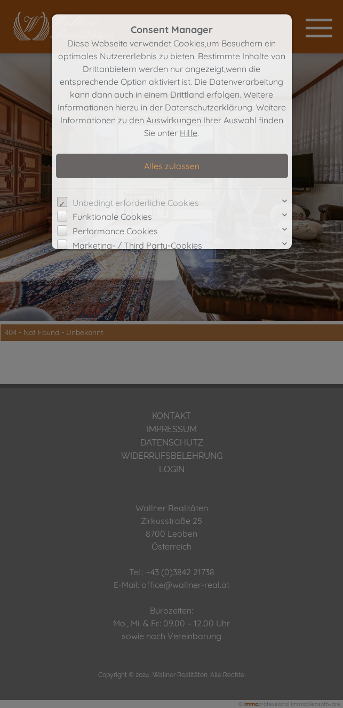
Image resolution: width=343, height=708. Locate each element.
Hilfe (188, 133)
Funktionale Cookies (112, 216)
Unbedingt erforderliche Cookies (136, 202)
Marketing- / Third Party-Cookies (137, 245)
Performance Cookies (115, 231)
